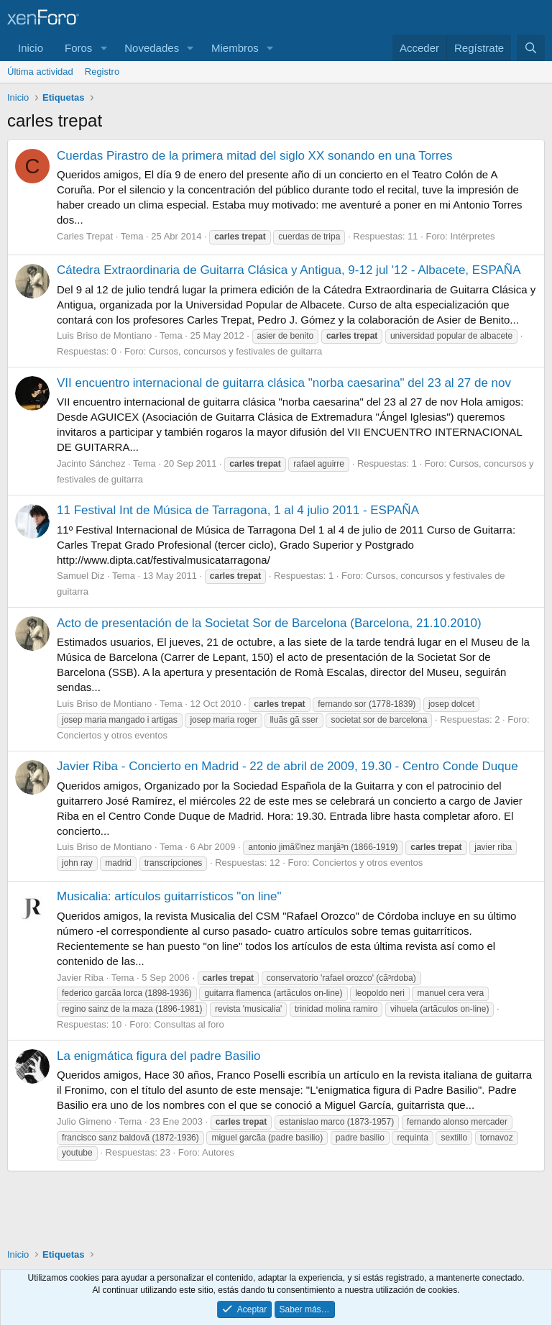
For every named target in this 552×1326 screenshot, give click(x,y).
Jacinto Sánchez (91, 463)
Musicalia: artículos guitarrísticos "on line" (169, 896)
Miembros (235, 48)
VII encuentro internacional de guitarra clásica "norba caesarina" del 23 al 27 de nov (284, 383)
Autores (218, 1152)
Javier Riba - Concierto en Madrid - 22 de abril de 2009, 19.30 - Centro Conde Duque (287, 766)
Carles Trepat (85, 236)
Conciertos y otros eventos (112, 735)
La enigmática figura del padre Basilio (159, 1056)
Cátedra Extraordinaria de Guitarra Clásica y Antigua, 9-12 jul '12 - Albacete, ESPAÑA (289, 270)
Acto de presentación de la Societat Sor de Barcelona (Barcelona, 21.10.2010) (269, 623)
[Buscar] (531, 48)
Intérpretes (472, 236)
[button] (103, 48)
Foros (78, 48)
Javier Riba (80, 977)
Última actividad (40, 71)
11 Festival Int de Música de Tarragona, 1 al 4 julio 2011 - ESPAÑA (238, 510)
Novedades (151, 48)
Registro (102, 71)
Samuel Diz (80, 575)
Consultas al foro (189, 1024)
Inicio (30, 48)
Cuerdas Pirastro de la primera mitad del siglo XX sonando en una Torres (255, 156)
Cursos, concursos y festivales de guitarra (235, 351)
